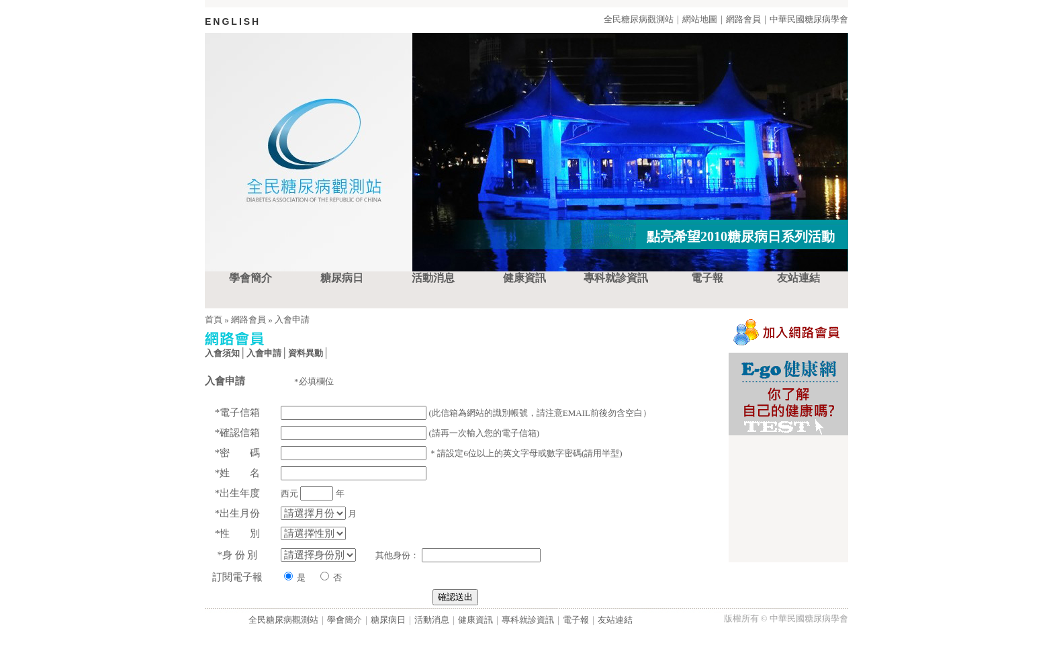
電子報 (707, 278)
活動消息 (433, 278)
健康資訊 (524, 278)
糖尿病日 (341, 278)
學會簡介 (250, 278)
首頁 (213, 319)
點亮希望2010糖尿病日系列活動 (741, 236)
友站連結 (798, 278)
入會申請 (292, 319)
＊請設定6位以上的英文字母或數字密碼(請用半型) (446, 453)
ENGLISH (233, 21)
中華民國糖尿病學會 (809, 19)
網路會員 (743, 19)
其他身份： (449, 555)
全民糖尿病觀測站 (639, 19)
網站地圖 (699, 19)
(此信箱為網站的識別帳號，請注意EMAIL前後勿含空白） (460, 413)
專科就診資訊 (616, 278)
